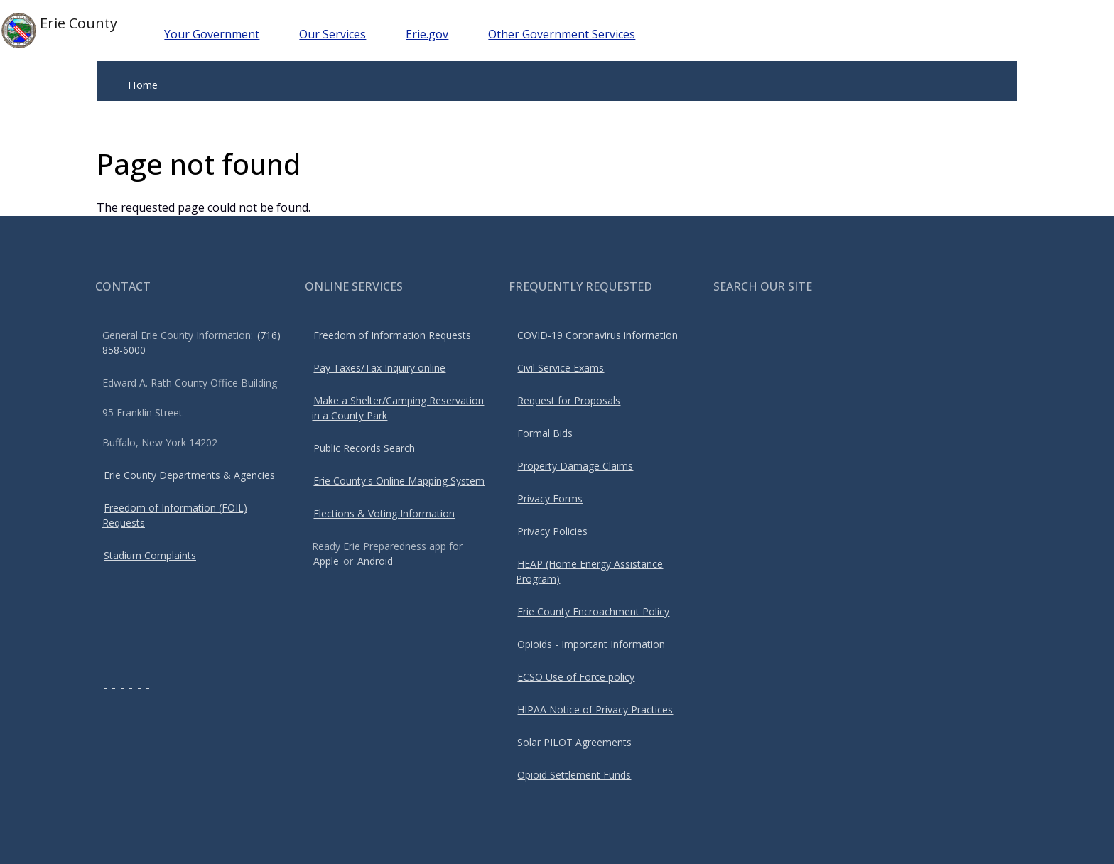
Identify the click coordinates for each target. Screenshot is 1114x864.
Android (375, 561)
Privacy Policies (552, 531)
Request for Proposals (568, 400)
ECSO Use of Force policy (575, 677)
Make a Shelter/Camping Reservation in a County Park (398, 408)
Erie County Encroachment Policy (593, 611)
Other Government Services (561, 34)
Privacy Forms (550, 498)
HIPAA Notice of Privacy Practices (595, 709)
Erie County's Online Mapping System (399, 480)
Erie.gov (427, 34)
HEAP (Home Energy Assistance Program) (589, 571)
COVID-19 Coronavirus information (597, 335)
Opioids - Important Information (591, 644)
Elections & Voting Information (384, 513)
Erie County (59, 30)
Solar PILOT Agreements (574, 742)
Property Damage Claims (575, 465)
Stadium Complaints (150, 555)
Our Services (332, 34)
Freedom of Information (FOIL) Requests (174, 515)
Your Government (211, 34)
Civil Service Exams (560, 367)
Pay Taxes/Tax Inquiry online (379, 367)
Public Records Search (364, 448)
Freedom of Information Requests (392, 335)
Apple (326, 561)
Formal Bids (545, 433)
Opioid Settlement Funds (574, 775)
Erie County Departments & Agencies (189, 475)
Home (143, 84)
